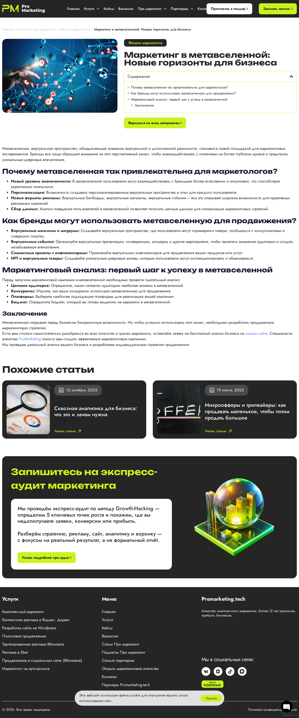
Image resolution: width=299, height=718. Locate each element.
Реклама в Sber (15, 652)
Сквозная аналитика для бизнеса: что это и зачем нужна (95, 411)
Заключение (144, 105)
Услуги (91, 8)
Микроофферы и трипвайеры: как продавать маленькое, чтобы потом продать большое (247, 411)
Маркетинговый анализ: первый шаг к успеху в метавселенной (179, 99)
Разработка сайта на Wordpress (29, 628)
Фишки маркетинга (75, 29)
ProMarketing (30, 339)
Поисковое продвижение (24, 636)
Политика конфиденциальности (272, 709)
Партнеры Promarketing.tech (126, 685)
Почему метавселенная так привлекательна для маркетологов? (179, 87)
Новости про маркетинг (37, 29)
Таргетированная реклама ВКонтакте (33, 644)
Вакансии (125, 8)
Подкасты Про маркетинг (123, 652)
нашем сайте (256, 333)
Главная (73, 8)
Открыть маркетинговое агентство (130, 668)
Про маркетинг (152, 8)
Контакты (205, 8)
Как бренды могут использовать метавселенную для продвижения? (183, 93)
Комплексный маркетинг (23, 612)
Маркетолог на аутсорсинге (26, 668)
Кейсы (109, 8)
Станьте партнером (118, 660)
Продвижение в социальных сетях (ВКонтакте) (42, 660)
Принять (211, 698)
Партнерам (182, 8)
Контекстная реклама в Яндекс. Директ (35, 620)
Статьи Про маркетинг (120, 644)
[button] (291, 76)
